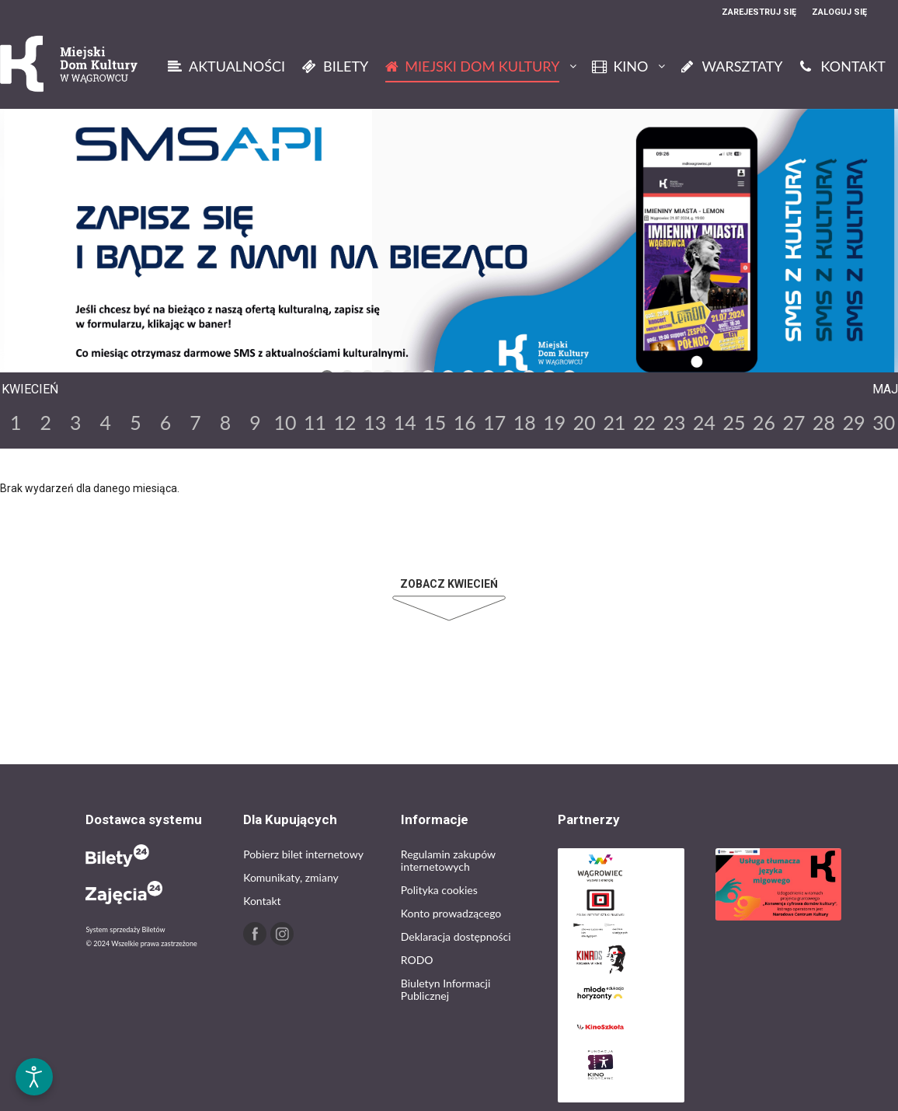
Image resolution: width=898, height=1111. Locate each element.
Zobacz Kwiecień (449, 584)
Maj (885, 389)
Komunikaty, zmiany (291, 877)
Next (599, 360)
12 (345, 422)
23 (674, 422)
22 (644, 422)
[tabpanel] (449, 249)
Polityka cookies (439, 889)
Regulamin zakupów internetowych (448, 860)
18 (524, 422)
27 (794, 422)
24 (704, 422)
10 (285, 422)
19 (554, 422)
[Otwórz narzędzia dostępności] (34, 1076)
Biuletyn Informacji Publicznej (445, 989)
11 (315, 422)
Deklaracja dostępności (456, 936)
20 (584, 422)
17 (494, 422)
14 (405, 422)
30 (883, 422)
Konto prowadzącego (451, 913)
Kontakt (262, 900)
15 (434, 422)
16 (465, 422)
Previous (295, 360)
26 (764, 422)
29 (854, 422)
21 (614, 422)
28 (824, 422)
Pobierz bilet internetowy (303, 854)
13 (375, 422)
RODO (417, 959)
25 (734, 422)
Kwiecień (30, 389)
